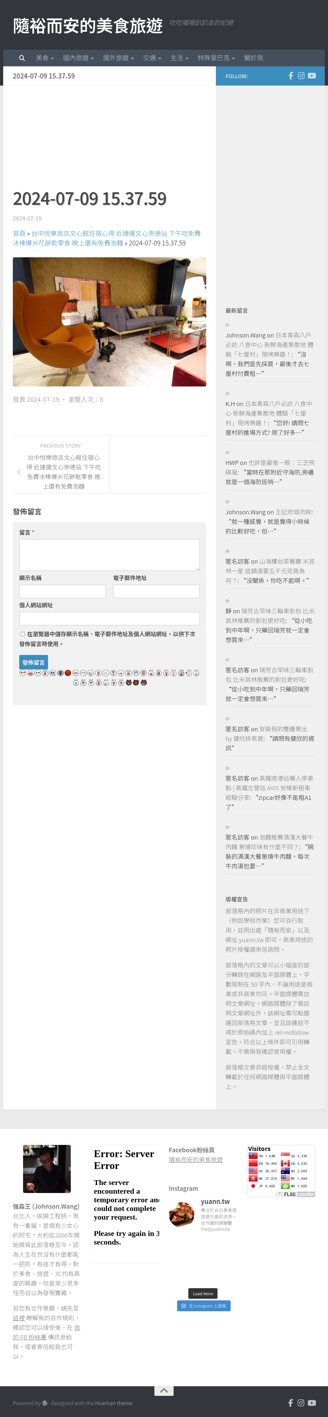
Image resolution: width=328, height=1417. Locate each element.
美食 (42, 57)
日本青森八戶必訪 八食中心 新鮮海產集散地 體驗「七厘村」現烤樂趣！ (270, 344)
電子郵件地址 (130, 578)
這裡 (19, 1317)
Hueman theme (113, 1403)
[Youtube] (311, 75)
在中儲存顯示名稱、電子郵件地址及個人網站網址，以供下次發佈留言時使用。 (107, 639)
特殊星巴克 (214, 57)
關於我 (253, 57)
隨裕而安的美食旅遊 (88, 25)
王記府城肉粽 (293, 511)
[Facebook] (291, 75)
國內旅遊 (76, 57)
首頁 (19, 233)
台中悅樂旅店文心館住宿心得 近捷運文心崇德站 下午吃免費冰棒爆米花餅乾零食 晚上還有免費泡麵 (107, 237)
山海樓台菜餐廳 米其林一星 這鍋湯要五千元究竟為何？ (270, 570)
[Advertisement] (109, 140)
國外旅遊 (116, 57)
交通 (149, 57)
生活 (176, 57)
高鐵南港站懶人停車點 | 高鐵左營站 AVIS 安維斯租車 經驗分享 (269, 787)
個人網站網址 (36, 605)
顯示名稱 (30, 578)
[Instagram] (301, 75)
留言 (27, 532)
